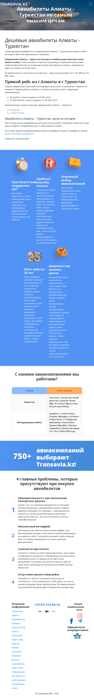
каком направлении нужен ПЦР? (18, 663)
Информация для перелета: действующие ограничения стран (18, 680)
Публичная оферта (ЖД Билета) (17, 639)
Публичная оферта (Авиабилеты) (18, 615)
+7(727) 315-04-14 (47, 605)
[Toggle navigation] (90, 4)
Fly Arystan (15, 110)
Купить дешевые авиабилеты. (19, 133)
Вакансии (16, 655)
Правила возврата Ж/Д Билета (18, 627)
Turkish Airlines (17, 113)
